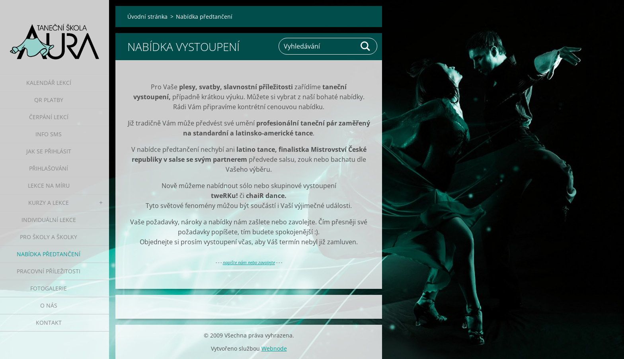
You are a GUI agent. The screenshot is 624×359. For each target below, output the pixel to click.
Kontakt (49, 322)
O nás (48, 305)
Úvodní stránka (147, 16)
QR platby (48, 100)
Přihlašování (48, 168)
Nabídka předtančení (48, 254)
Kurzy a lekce (48, 202)
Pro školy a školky (48, 237)
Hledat (366, 46)
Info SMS (48, 134)
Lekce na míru (49, 185)
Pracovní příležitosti (48, 271)
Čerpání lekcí (48, 117)
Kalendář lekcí (48, 82)
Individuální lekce (48, 220)
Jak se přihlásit (48, 151)
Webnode (274, 348)
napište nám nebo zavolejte (249, 262)
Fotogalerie (48, 288)
